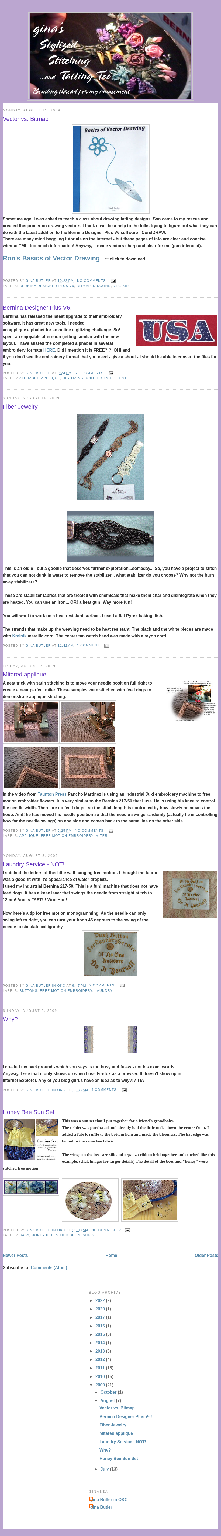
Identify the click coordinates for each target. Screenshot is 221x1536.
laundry (104, 991)
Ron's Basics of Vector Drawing (51, 258)
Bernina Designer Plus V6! (37, 307)
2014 (100, 1342)
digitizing (73, 378)
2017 (100, 1317)
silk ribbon (68, 1235)
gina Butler (101, 1507)
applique (50, 378)
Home (111, 1255)
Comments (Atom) (49, 1267)
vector (121, 286)
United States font (106, 378)
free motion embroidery (67, 836)
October (109, 1392)
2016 (100, 1326)
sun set (91, 1235)
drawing (102, 286)
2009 (100, 1385)
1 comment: (89, 645)
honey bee (43, 1235)
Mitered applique (24, 674)
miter (102, 836)
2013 (100, 1351)
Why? (10, 1019)
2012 (100, 1359)
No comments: (92, 281)
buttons (28, 991)
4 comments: (105, 1090)
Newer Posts (15, 1255)
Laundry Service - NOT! (33, 864)
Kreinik (20, 636)
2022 (100, 1300)
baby (24, 1235)
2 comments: (103, 985)
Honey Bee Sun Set (28, 1112)
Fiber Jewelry (20, 406)
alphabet (29, 378)
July (105, 1469)
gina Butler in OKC (109, 1499)
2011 (100, 1368)
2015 (100, 1334)
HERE (49, 350)
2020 (100, 1309)
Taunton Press (53, 794)
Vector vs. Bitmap (26, 118)
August (108, 1400)
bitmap (83, 286)
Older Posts (206, 1255)
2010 (100, 1376)
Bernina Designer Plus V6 (46, 286)
